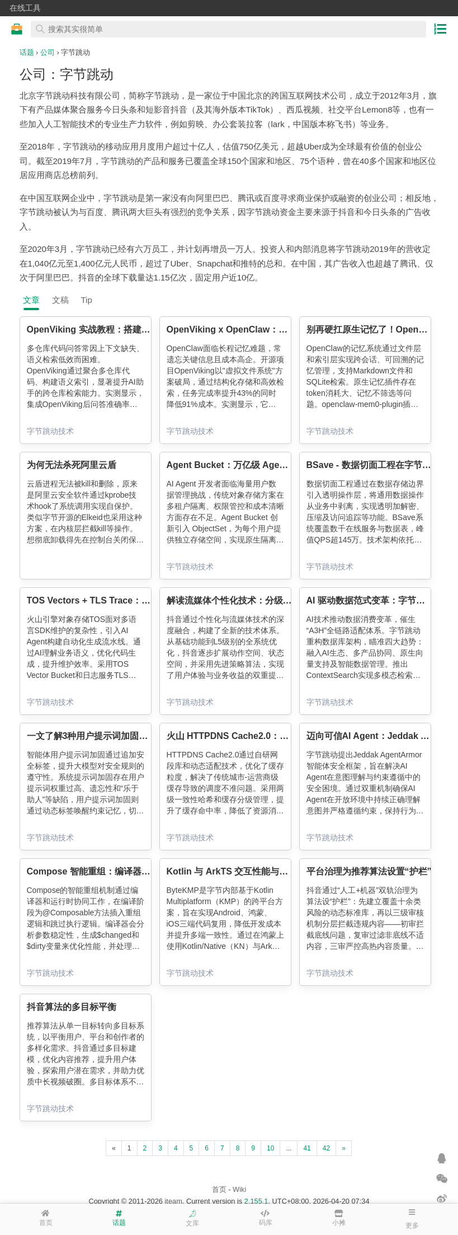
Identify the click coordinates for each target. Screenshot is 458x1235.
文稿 (60, 300)
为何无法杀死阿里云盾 (71, 465)
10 (270, 1148)
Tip (86, 300)
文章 (31, 300)
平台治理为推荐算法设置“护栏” (369, 871)
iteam (173, 1201)
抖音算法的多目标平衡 (71, 1007)
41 (306, 1148)
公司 (47, 52)
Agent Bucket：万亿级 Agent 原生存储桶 (251, 465)
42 (326, 1148)
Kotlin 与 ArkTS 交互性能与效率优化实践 (250, 871)
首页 (219, 1189)
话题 (27, 52)
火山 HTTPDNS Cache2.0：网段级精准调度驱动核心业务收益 (290, 736)
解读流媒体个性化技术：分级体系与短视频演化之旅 (269, 600)
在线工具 (25, 7)
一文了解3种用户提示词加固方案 (92, 736)
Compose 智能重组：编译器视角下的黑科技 (115, 871)
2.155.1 (256, 1201)
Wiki (239, 1189)
